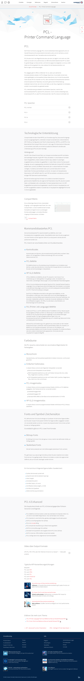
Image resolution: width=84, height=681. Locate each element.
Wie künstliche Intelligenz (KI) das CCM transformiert (21, 653)
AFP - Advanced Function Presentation (82, 28)
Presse (23, 640)
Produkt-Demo (6, 640)
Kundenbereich (7, 643)
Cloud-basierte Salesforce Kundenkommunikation (61, 659)
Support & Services (7, 645)
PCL (31, 574)
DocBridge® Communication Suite (17, 659)
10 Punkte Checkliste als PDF (55, 652)
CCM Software (51, 667)
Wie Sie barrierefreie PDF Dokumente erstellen (19, 669)
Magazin (46, 640)
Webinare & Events (48, 647)
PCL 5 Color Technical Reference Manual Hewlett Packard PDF (43, 621)
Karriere (24, 644)
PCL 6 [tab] (47, 122)
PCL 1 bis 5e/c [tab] (47, 107)
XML (31, 579)
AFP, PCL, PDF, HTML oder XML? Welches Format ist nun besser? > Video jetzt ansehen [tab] (47, 553)
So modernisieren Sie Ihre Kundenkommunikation (60, 653)
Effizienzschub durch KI (14, 652)
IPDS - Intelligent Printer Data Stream (82, 32)
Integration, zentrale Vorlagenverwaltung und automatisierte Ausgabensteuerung (62, 661)
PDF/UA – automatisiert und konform (17, 667)
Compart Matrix (32, 218)
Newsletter (46, 645)
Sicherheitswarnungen (68, 640)
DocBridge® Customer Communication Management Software (63, 669)
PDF (31, 570)
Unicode (33, 523)
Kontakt (24, 647)
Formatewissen (66, 642)
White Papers (47, 643)
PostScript (32, 576)
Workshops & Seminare (9, 647)
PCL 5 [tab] (47, 112)
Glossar (64, 644)
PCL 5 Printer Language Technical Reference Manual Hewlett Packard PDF (46, 619)
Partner (24, 642)
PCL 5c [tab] (47, 117)
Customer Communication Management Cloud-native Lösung (18, 661)
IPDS (31, 572)
